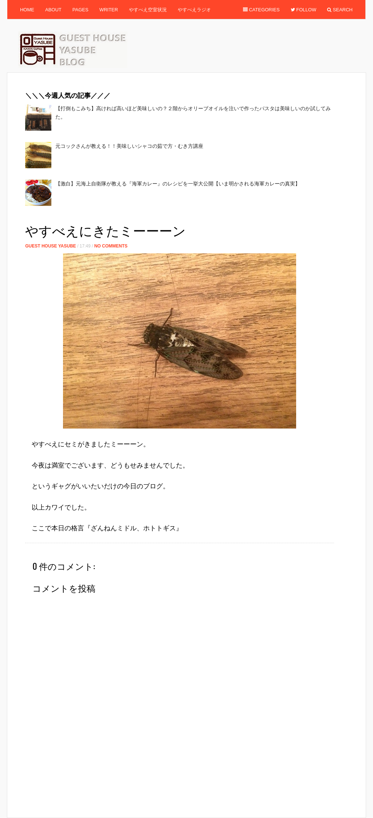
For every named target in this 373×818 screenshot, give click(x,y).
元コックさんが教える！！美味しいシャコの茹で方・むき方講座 (129, 146)
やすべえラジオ (194, 9)
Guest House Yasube (50, 246)
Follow (304, 9)
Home (27, 9)
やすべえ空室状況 (148, 9)
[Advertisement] (157, 216)
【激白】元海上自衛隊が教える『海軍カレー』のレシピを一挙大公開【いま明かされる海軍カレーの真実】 (177, 184)
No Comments (110, 246)
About (53, 9)
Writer (108, 9)
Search (340, 9)
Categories (261, 9)
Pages (80, 9)
